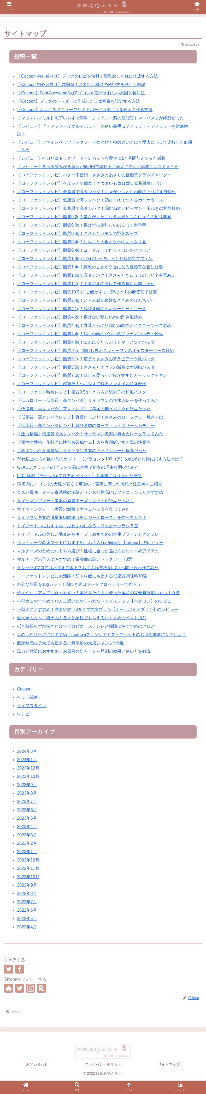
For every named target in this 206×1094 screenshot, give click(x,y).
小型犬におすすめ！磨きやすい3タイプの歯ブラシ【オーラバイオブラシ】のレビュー (97, 609)
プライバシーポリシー (103, 1064)
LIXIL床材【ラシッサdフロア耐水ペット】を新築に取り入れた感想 (79, 475)
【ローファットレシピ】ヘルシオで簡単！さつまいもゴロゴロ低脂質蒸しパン (90, 183)
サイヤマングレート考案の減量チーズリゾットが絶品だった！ (75, 501)
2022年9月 (27, 885)
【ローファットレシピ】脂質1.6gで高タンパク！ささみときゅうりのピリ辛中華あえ (96, 275)
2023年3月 (27, 835)
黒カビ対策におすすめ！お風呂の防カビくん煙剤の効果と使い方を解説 (84, 651)
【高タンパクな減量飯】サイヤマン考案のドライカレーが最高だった (81, 450)
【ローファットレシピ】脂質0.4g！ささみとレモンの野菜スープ (77, 233)
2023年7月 (27, 801)
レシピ (23, 714)
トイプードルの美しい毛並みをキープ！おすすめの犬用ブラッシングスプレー (90, 534)
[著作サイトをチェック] (8, 988)
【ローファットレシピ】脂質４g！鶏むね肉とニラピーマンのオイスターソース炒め (95, 350)
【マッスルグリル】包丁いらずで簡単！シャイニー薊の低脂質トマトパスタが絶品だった (100, 118)
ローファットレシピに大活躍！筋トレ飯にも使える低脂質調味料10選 (82, 576)
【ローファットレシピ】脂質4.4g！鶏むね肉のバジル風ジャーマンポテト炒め (90, 334)
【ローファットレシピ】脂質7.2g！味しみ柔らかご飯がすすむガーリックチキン (92, 375)
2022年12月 (28, 860)
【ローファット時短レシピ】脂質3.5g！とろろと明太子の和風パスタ (81, 392)
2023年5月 (27, 818)
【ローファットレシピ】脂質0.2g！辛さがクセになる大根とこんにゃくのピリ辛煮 (94, 217)
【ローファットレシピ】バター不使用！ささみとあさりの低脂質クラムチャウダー (94, 175)
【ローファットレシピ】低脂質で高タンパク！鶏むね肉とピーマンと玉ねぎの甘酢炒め (98, 208)
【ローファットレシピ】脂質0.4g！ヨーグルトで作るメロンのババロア (83, 250)
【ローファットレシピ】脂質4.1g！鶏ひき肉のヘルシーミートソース (81, 308)
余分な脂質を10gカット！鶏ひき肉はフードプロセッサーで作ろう (79, 584)
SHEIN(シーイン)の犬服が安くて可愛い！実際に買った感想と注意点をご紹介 (89, 484)
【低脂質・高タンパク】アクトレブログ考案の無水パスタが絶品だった (84, 409)
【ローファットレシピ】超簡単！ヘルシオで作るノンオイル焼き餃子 (81, 383)
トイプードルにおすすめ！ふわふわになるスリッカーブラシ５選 (77, 526)
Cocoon (24, 689)
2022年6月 (27, 910)
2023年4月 (27, 826)
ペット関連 (27, 697)
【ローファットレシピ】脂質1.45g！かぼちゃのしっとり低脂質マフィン (85, 258)
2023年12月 (28, 768)
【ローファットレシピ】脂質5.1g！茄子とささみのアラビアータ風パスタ (86, 359)
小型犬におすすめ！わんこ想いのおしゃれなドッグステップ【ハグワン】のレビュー (96, 601)
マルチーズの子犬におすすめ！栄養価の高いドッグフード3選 (74, 559)
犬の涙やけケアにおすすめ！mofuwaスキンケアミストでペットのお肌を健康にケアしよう (101, 634)
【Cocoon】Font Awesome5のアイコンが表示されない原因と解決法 (81, 93)
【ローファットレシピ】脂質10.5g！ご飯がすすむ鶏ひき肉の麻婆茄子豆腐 (87, 292)
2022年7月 (27, 902)
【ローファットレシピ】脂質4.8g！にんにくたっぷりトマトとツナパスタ (86, 342)
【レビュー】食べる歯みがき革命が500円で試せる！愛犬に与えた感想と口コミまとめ (98, 166)
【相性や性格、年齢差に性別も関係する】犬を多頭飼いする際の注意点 (84, 442)
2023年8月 (27, 793)
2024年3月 (27, 751)
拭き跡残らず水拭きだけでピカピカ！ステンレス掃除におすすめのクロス (86, 626)
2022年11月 (28, 868)
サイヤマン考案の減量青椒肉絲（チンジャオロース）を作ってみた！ (81, 517)
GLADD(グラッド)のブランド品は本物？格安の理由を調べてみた (78, 467)
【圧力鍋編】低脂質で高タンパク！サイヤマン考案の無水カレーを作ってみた (90, 434)
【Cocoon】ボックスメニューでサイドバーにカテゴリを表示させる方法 (84, 109)
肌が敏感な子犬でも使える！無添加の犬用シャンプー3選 (70, 643)
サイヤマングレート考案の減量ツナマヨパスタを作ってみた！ (75, 509)
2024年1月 (27, 759)
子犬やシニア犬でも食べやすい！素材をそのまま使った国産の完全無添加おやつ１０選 (98, 593)
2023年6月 (27, 810)
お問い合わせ (37, 1064)
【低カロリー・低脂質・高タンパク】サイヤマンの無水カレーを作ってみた (88, 400)
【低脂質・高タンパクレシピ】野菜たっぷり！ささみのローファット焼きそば (90, 417)
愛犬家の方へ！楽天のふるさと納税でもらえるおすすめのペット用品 (81, 618)
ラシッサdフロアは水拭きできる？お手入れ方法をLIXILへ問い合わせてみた (87, 567)
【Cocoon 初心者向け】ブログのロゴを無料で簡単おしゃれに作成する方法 (87, 76)
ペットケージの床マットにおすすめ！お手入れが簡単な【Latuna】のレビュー (90, 542)
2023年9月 (27, 785)
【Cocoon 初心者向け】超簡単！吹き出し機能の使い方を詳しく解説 (81, 84)
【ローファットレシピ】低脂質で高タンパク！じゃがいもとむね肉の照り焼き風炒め (96, 191)
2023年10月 (28, 776)
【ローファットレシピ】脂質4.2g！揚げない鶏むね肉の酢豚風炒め (79, 317)
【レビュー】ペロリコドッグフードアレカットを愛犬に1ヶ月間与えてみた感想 (91, 158)
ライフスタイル (31, 705)
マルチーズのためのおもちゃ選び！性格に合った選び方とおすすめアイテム (88, 551)
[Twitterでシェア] (8, 969)
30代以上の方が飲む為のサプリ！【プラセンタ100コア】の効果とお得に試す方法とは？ (100, 459)
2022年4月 (27, 927)
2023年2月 (27, 843)
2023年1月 (27, 851)
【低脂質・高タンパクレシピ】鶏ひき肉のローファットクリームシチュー (86, 425)
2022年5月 (27, 918)
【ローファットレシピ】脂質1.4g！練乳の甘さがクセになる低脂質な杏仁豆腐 (90, 267)
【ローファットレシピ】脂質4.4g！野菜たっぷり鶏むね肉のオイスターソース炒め (94, 325)
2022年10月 (28, 877)
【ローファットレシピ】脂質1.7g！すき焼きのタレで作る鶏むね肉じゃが (86, 283)
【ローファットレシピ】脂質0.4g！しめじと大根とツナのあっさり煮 (81, 242)
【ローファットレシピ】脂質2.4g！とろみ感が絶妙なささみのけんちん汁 (86, 300)
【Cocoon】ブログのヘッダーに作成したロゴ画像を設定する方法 (78, 101)
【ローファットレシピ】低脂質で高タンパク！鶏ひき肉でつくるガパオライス (90, 200)
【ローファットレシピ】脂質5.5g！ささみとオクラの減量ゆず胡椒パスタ (86, 367)
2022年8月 (27, 893)
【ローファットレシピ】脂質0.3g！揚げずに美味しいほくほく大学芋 (81, 225)
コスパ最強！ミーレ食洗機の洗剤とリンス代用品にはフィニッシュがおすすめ (90, 492)
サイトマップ (169, 1064)
